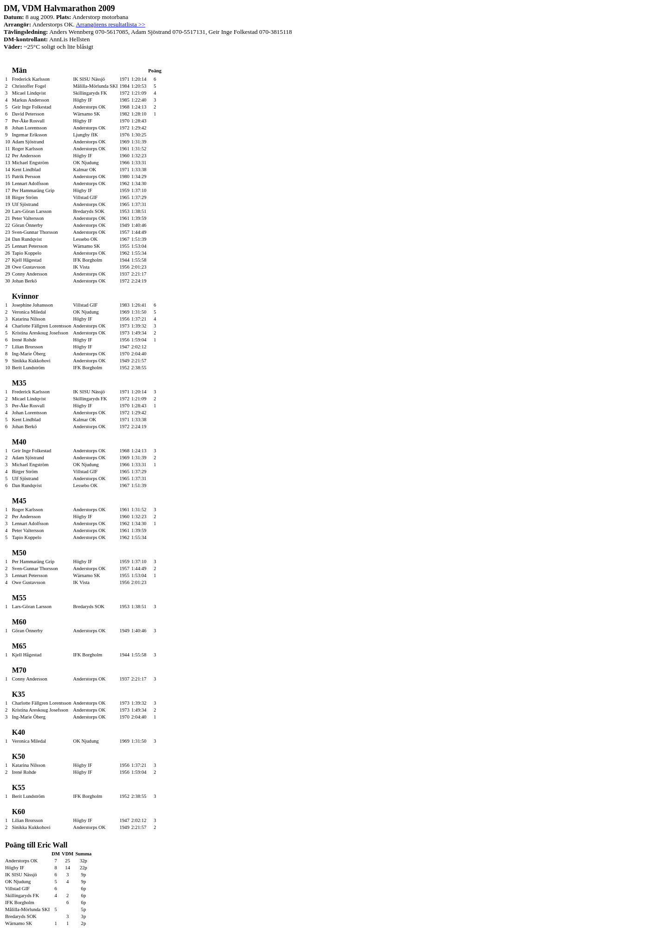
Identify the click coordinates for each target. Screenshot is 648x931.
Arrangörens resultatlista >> (110, 24)
